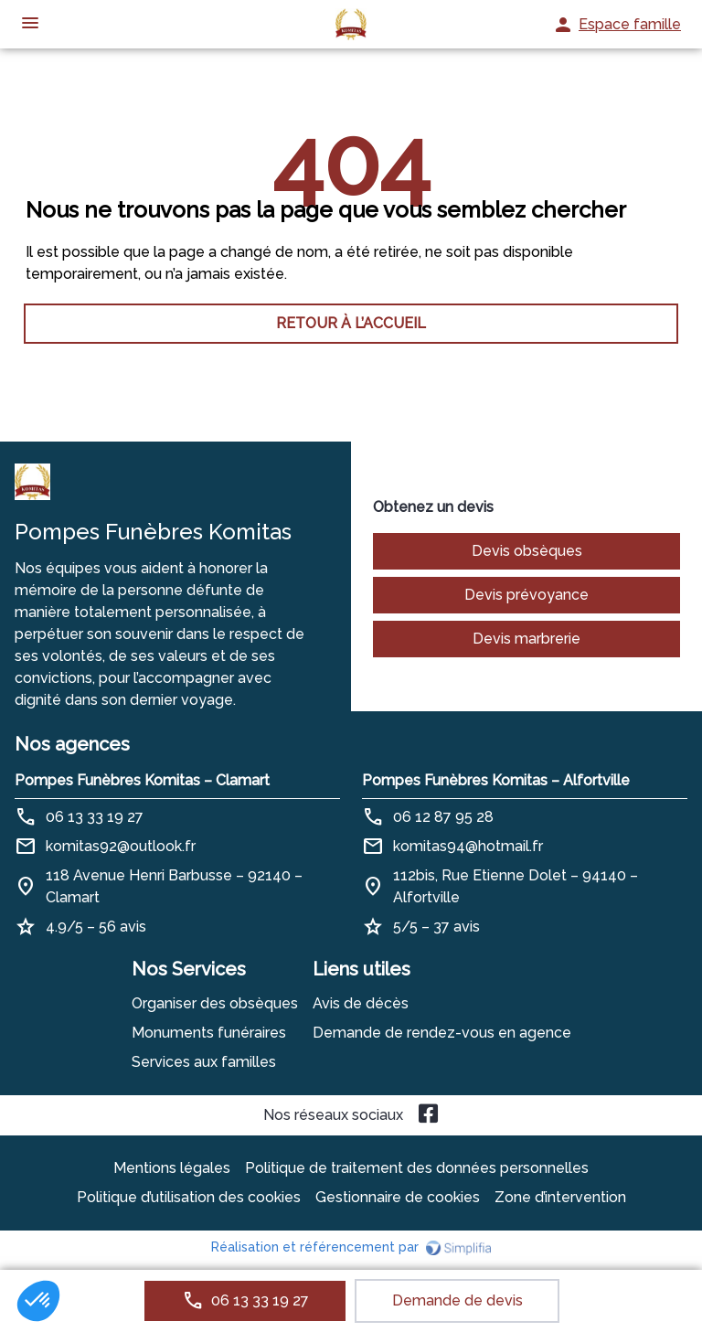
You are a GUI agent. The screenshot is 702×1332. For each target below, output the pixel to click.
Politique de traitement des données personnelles (417, 1168)
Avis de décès (361, 1003)
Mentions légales (171, 1168)
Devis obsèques (527, 550)
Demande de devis (457, 1300)
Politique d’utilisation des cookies (189, 1197)
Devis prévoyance (526, 594)
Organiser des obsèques (215, 1003)
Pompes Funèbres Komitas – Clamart (142, 780)
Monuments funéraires (209, 1032)
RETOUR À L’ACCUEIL (351, 323)
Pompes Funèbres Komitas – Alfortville (496, 780)
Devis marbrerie (526, 638)
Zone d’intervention (560, 1197)
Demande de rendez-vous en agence (442, 1032)
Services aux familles (204, 1062)
